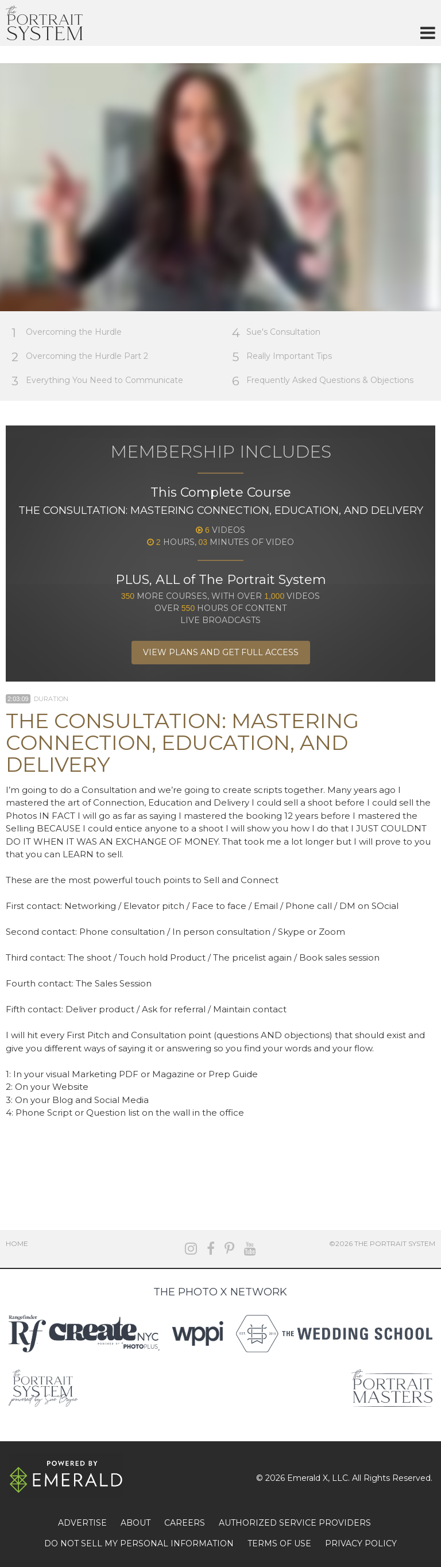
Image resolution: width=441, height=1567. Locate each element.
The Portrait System (44, 23)
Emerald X (307, 1478)
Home (17, 1243)
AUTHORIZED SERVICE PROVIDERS (295, 1523)
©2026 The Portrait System (382, 1243)
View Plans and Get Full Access (221, 652)
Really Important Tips (282, 357)
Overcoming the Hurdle (66, 333)
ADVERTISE (82, 1523)
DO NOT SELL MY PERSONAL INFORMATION (139, 1543)
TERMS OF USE (279, 1543)
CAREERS (184, 1523)
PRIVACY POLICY (361, 1543)
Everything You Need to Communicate (97, 381)
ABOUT (135, 1523)
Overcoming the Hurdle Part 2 (79, 357)
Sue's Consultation (276, 333)
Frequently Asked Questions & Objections (322, 381)
